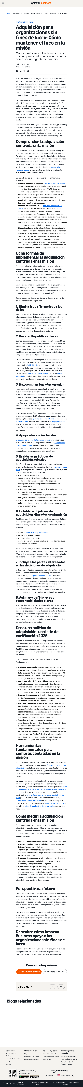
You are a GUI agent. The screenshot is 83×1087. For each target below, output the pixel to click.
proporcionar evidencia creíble (28, 800)
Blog (25, 1054)
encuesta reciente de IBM (55, 183)
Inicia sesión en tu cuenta (69, 1059)
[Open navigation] (3, 3)
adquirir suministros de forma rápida (40, 806)
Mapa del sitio (47, 1059)
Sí (52, 987)
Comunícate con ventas (50, 1054)
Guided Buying (33, 365)
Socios (8, 1061)
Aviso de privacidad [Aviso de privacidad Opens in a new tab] (20, 1083)
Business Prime (22, 421)
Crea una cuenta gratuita (68, 1056)
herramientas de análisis (55, 803)
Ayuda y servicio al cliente (51, 1056)
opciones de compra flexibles (44, 419)
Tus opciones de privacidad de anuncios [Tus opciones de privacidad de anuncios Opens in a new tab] (38, 1083)
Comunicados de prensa (31, 1059)
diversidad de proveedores (37, 532)
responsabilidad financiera (41, 575)
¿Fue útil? (25, 986)
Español (50, 1075)
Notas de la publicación (31, 1056)
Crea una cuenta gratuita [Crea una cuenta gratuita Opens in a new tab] (28, 972)
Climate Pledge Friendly (38, 373)
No (61, 987)
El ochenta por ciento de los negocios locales (34, 440)
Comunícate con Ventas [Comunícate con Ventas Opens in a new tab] (55, 972)
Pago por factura (58, 421)
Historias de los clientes (13, 1059)
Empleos (8, 1064)
